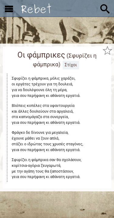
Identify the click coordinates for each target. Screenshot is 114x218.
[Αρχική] (36, 8)
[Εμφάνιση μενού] (9, 8)
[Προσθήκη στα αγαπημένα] (107, 50)
